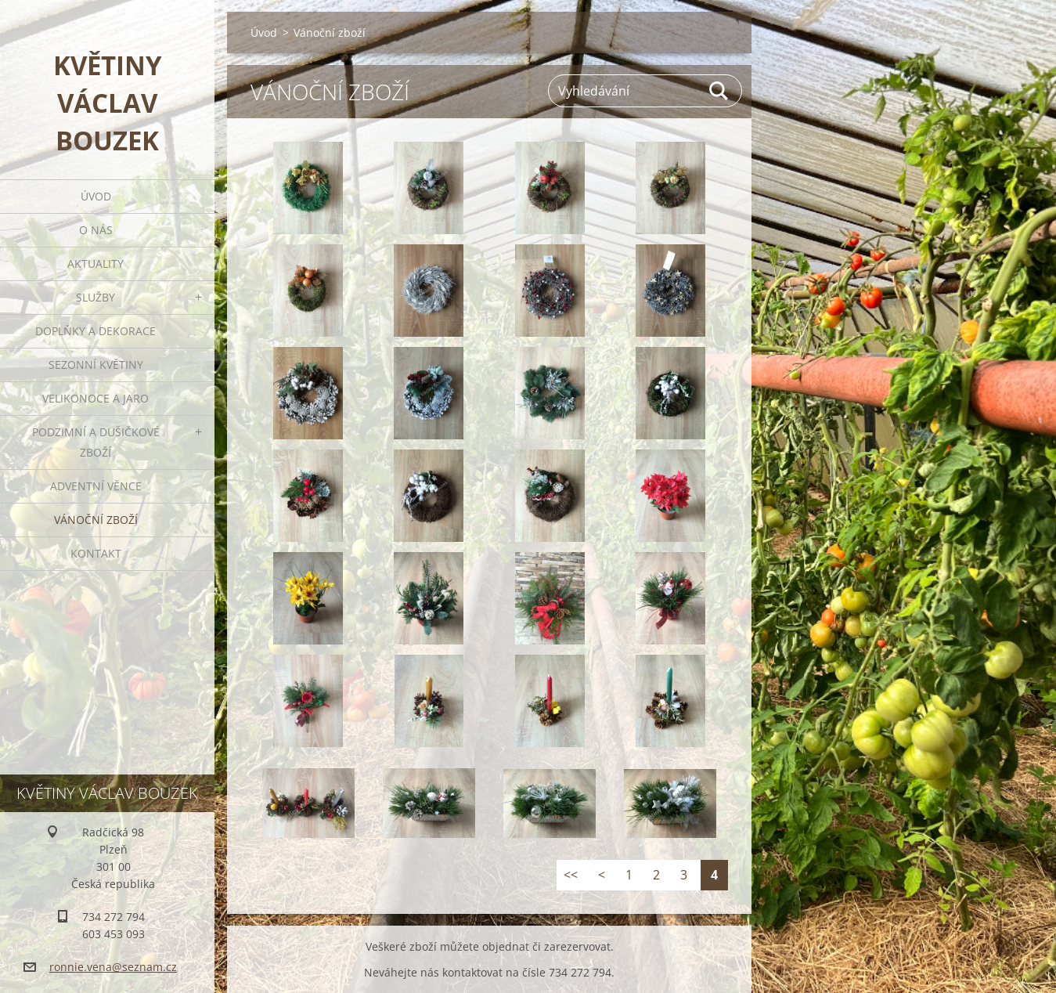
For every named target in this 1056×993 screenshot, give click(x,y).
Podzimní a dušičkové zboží (96, 442)
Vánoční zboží (96, 519)
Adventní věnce (96, 485)
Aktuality (95, 263)
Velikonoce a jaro (95, 398)
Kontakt (95, 553)
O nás (96, 229)
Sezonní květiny (96, 364)
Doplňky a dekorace (95, 330)
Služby (95, 297)
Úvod (96, 196)
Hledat (719, 91)
